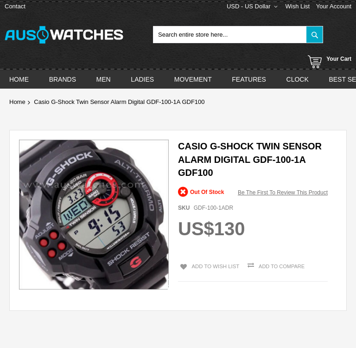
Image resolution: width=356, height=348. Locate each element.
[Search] (314, 34)
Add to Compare (278, 266)
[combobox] (238, 34)
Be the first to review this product (283, 192)
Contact (15, 6)
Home (17, 101)
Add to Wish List (212, 265)
